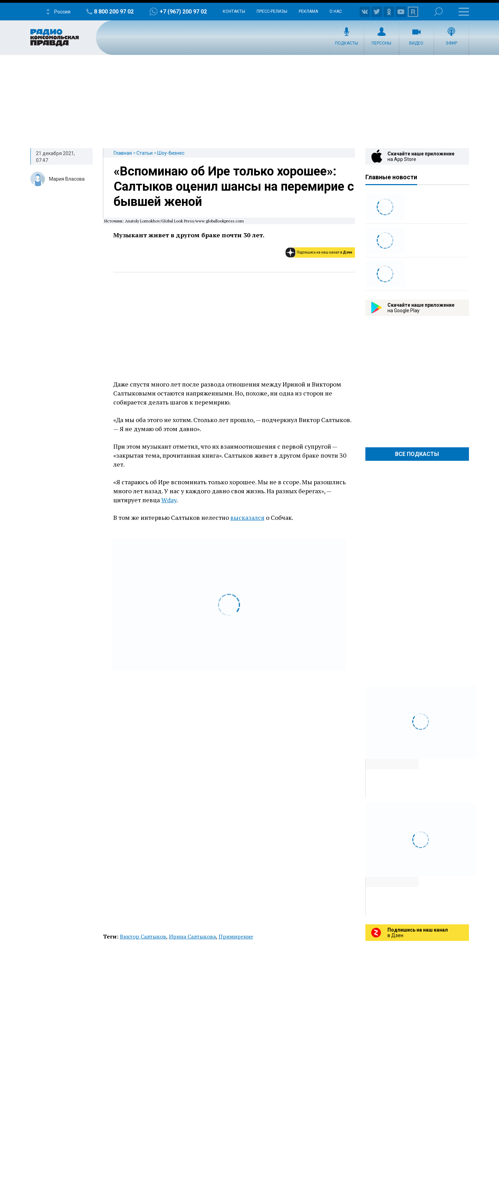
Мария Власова (67, 179)
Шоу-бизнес (170, 153)
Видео (416, 43)
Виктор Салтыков (143, 936)
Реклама (308, 11)
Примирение (236, 936)
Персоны (381, 43)
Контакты (234, 11)
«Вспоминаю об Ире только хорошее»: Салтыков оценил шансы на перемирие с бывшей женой (234, 186)
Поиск (438, 11)
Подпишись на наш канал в (324, 252)
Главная (123, 153)
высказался (247, 517)
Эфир (451, 43)
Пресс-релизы (272, 11)
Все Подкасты (417, 454)
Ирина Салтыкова (192, 936)
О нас (335, 11)
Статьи (144, 153)
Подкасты (346, 43)
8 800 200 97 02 (114, 11)
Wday (168, 500)
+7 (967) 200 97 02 (183, 11)
